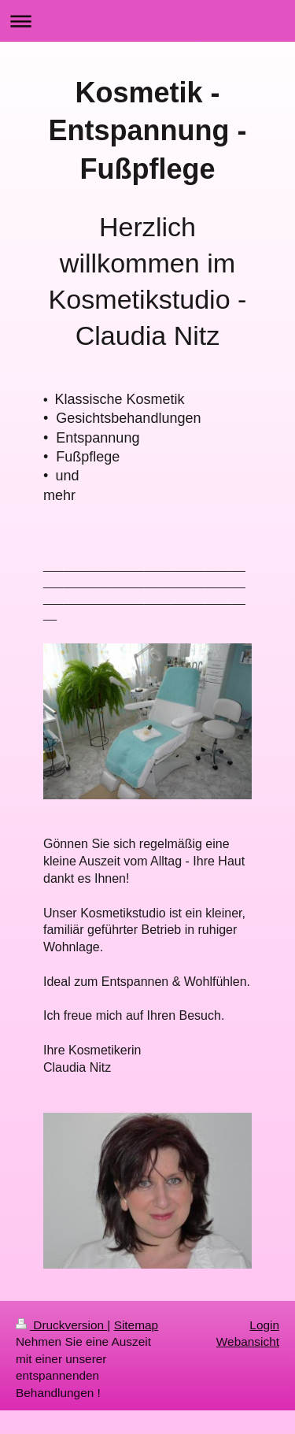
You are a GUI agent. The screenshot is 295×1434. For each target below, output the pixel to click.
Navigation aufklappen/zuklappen (147, 21)
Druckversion (61, 1325)
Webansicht (247, 1341)
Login (264, 1325)
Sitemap (136, 1325)
